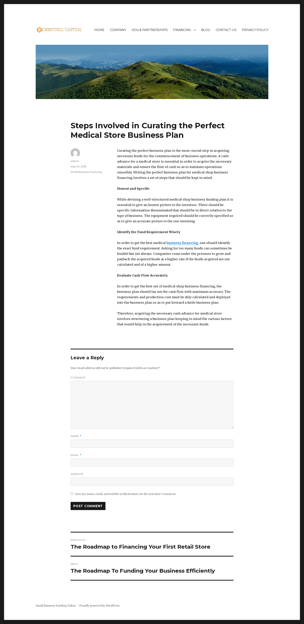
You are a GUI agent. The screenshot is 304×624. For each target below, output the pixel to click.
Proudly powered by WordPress (99, 605)
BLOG (205, 30)
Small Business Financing (86, 171)
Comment (78, 377)
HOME (99, 30)
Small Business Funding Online (56, 605)
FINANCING (182, 30)
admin (75, 161)
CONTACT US (226, 30)
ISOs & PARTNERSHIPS (150, 30)
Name (76, 436)
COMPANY (118, 30)
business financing (182, 243)
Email (76, 455)
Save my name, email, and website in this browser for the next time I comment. (125, 494)
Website (77, 474)
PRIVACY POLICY (255, 30)
